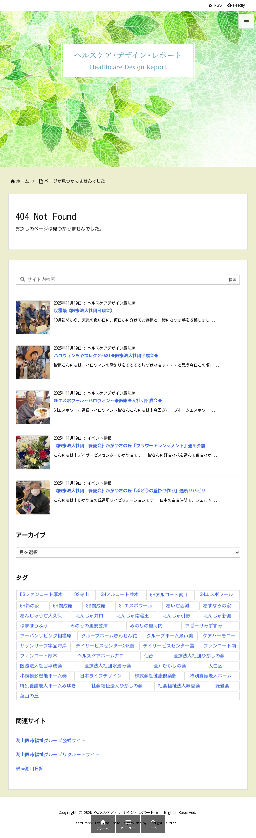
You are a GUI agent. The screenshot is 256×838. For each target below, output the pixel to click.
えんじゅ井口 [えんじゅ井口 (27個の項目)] (89, 615)
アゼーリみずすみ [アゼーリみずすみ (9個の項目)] (203, 625)
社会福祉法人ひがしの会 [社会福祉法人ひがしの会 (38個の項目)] (117, 686)
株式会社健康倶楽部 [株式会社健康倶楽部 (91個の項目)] (156, 676)
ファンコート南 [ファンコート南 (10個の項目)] (219, 646)
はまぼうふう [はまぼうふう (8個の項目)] (34, 625)
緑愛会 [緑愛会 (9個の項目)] (222, 686)
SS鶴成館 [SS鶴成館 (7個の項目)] (95, 605)
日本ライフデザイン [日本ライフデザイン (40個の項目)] (101, 676)
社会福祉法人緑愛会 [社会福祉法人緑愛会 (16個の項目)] (179, 686)
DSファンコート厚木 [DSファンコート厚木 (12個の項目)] (41, 594)
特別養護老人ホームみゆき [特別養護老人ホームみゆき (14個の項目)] (48, 686)
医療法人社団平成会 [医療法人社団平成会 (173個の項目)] (41, 666)
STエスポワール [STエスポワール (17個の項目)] (135, 605)
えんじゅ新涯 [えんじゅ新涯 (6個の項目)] (217, 615)
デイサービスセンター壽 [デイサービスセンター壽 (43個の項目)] (168, 646)
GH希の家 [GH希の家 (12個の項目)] (29, 605)
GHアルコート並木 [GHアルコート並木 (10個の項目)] (120, 594)
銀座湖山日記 (30, 768)
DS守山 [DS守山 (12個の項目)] (81, 594)
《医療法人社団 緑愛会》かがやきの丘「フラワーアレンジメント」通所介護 (129, 446)
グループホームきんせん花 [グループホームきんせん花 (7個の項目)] (109, 636)
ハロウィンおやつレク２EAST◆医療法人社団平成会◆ (106, 356)
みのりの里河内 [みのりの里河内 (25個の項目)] (146, 625)
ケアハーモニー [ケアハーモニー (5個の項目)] (219, 636)
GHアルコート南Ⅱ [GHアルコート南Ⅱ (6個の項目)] (169, 594)
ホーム (22, 181)
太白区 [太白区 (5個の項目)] (215, 666)
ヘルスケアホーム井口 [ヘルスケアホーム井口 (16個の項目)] (100, 656)
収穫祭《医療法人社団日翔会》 (84, 311)
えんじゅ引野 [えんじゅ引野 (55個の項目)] (176, 615)
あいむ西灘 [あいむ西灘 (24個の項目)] (177, 605)
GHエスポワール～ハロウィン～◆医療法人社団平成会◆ (108, 401)
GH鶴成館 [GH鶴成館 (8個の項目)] (62, 605)
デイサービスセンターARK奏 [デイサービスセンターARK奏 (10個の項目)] (105, 646)
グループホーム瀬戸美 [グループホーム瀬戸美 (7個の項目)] (169, 636)
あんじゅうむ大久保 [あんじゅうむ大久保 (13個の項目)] (41, 615)
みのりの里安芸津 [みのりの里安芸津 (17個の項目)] (89, 625)
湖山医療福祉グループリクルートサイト (58, 754)
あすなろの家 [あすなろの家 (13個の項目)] (217, 605)
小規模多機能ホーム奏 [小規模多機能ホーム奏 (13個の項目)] (43, 676)
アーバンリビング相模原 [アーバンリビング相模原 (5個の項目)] (45, 636)
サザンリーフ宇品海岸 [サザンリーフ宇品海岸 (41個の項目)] (43, 646)
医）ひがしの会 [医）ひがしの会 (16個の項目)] (169, 666)
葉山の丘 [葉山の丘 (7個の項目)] (29, 696)
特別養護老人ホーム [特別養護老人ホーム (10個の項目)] (211, 676)
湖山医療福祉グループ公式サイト (51, 740)
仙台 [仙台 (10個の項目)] (148, 656)
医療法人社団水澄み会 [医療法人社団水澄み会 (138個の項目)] (107, 666)
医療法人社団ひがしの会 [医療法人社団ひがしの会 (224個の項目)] (199, 656)
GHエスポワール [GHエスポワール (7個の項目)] (216, 594)
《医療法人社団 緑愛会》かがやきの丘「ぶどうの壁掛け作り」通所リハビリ (129, 491)
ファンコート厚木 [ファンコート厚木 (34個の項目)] (38, 656)
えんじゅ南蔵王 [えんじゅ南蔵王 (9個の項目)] (132, 615)
